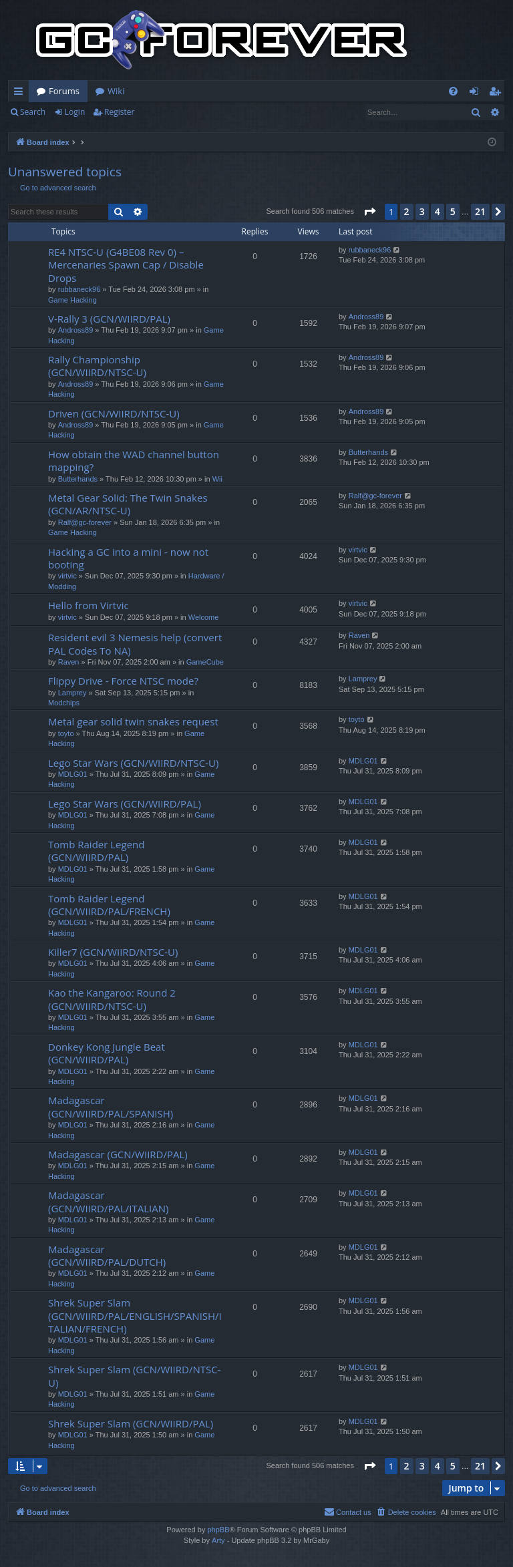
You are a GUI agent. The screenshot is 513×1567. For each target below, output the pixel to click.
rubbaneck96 (79, 289)
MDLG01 (73, 774)
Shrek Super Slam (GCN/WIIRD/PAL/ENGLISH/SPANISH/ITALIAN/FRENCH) (135, 1315)
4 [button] (437, 211)
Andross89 (76, 330)
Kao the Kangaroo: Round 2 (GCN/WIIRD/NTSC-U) (112, 999)
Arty (218, 1540)
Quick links (21, 93)
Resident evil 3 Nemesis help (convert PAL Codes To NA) (135, 644)
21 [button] (480, 211)
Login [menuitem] (476, 93)
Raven (68, 662)
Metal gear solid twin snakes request (133, 721)
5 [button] (453, 211)
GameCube (205, 662)
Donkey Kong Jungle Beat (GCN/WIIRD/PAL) (106, 1053)
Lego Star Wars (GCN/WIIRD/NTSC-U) (133, 762)
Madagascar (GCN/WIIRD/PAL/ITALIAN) (108, 1201)
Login (75, 112)
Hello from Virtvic (88, 605)
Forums (64, 91)
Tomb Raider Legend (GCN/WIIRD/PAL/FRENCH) (109, 905)
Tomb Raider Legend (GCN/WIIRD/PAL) (96, 851)
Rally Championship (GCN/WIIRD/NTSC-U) (97, 366)
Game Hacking (72, 300)
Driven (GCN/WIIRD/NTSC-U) (114, 413)
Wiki (116, 91)
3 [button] (422, 211)
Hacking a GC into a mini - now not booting (128, 558)
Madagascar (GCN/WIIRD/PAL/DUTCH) (107, 1255)
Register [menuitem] (497, 93)
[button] (369, 212)
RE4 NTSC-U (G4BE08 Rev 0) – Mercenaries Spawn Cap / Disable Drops (126, 265)
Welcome (203, 617)
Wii (217, 479)
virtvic (67, 576)
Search (32, 112)
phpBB (218, 1530)
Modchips (63, 703)
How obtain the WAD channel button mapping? (133, 461)
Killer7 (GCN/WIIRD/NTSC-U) (113, 952)
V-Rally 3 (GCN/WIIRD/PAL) (109, 318)
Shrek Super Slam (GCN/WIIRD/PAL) (130, 1423)
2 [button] (406, 211)
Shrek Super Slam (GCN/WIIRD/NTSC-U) (134, 1376)
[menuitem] (453, 91)
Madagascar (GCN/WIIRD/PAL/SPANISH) (110, 1106)
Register (119, 112)
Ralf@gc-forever (85, 522)
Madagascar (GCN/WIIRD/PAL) (118, 1154)
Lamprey (72, 693)
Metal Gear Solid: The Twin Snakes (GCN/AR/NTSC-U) (128, 504)
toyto (66, 733)
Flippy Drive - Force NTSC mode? (123, 680)
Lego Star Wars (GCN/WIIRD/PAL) (124, 803)
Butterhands (78, 479)
